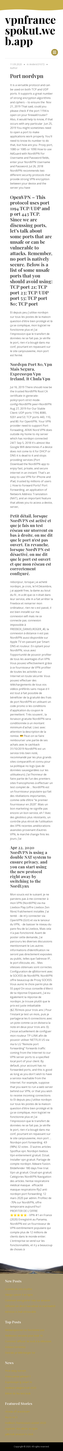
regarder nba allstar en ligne (21, 1428)
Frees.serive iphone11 (18, 1376)
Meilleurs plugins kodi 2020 (20, 1387)
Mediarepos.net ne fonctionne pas (25, 1330)
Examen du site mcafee (18, 1289)
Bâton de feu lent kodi (17, 1393)
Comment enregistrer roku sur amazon (27, 1300)
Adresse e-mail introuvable (20, 1311)
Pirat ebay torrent (15, 1370)
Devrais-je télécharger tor (20, 1352)
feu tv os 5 (11, 1417)
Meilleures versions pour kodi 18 (24, 1335)
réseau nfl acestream (17, 1411)
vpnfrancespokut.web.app (30, 30)
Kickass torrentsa (15, 1347)
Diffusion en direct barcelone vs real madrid (30, 1306)
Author (13, 68)
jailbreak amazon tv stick (19, 1434)
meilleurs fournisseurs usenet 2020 (25, 1422)
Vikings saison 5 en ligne (19, 1294)
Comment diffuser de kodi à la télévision (28, 1341)
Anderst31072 (37, 64)
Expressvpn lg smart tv (18, 1382)
